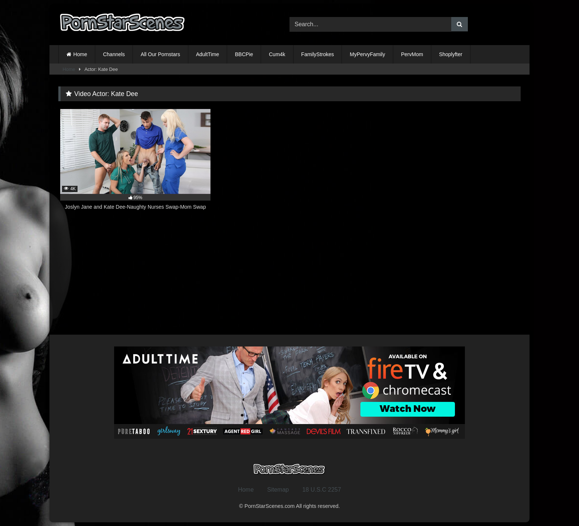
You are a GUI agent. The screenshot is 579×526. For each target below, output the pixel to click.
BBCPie (244, 54)
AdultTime (207, 54)
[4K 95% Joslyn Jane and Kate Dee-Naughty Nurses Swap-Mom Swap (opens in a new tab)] (135, 163)
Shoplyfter (450, 54)
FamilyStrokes (317, 54)
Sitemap (278, 489)
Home (80, 54)
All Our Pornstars (160, 54)
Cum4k (277, 54)
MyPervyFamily (367, 54)
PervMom (412, 54)
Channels (114, 54)
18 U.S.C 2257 (321, 489)
